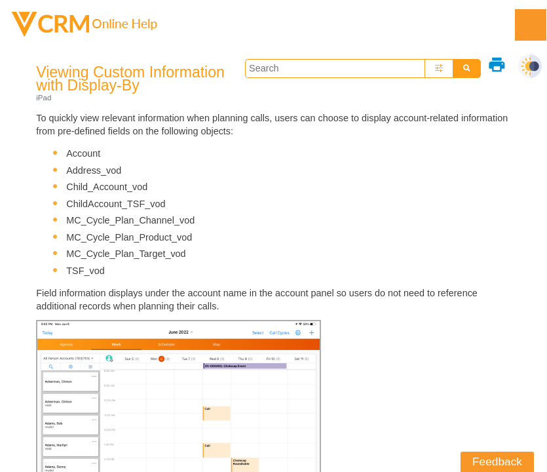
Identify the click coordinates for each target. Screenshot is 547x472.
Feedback (497, 461)
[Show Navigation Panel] (530, 25)
